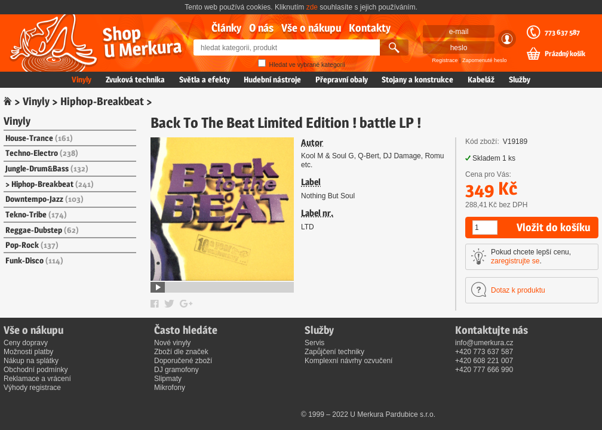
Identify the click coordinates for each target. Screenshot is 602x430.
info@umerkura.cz (484, 343)
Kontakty (370, 28)
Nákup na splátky (31, 361)
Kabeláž (481, 79)
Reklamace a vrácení (37, 378)
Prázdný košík (565, 53)
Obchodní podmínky (35, 370)
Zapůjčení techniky (334, 352)
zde (312, 7)
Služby (519, 79)
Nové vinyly (172, 343)
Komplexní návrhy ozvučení (348, 361)
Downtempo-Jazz (44, 199)
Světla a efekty (204, 79)
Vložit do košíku (553, 227)
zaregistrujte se (515, 261)
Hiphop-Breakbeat (102, 101)
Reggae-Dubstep (42, 230)
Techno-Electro (41, 153)
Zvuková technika (135, 79)
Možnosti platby (28, 352)
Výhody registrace (32, 387)
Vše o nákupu (311, 28)
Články (226, 28)
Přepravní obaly (341, 79)
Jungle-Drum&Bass (46, 168)
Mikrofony (169, 387)
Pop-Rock (32, 245)
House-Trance (39, 138)
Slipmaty (168, 378)
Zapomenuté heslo (484, 60)
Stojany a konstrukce (417, 79)
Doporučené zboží (183, 361)
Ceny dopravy (26, 343)
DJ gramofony (176, 370)
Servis (314, 343)
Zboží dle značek (181, 352)
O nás (261, 28)
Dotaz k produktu (518, 290)
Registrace (445, 60)
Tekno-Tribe (36, 214)
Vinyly (81, 79)
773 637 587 (562, 32)
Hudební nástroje (272, 79)
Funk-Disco (34, 260)
